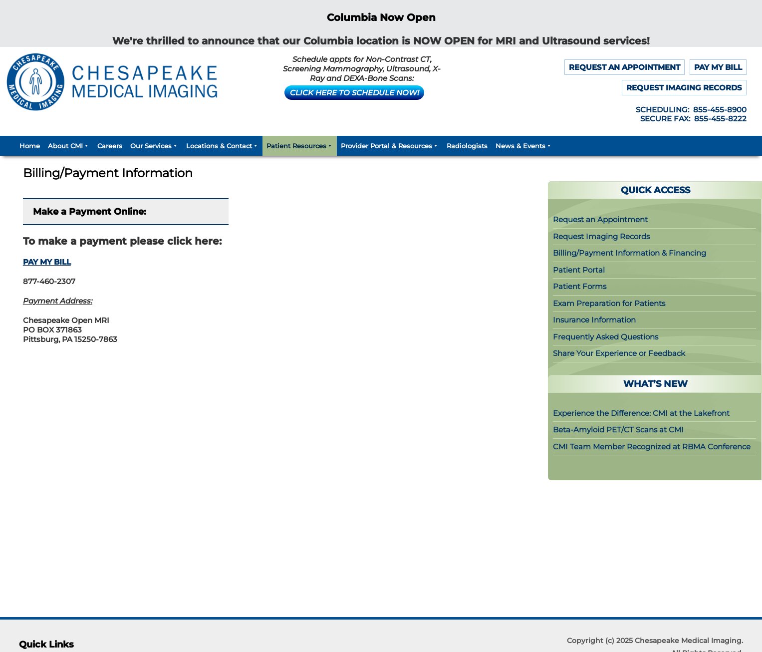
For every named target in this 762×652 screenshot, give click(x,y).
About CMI (68, 146)
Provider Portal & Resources (390, 146)
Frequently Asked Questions (605, 336)
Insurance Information (594, 320)
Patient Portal (579, 270)
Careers (109, 146)
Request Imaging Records (601, 236)
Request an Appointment (600, 219)
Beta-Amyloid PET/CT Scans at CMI (618, 429)
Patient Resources (299, 146)
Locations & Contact (222, 146)
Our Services (154, 146)
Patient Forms (579, 286)
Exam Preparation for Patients (609, 303)
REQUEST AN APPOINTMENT (624, 67)
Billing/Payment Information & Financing (629, 253)
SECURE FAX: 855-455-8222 (693, 118)
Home (29, 146)
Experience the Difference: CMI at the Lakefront (641, 413)
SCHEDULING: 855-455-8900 (691, 109)
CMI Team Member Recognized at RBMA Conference (652, 446)
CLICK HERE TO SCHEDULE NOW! (354, 92)
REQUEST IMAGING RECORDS (684, 87)
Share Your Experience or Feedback (619, 353)
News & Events (524, 146)
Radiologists (467, 146)
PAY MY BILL (718, 67)
